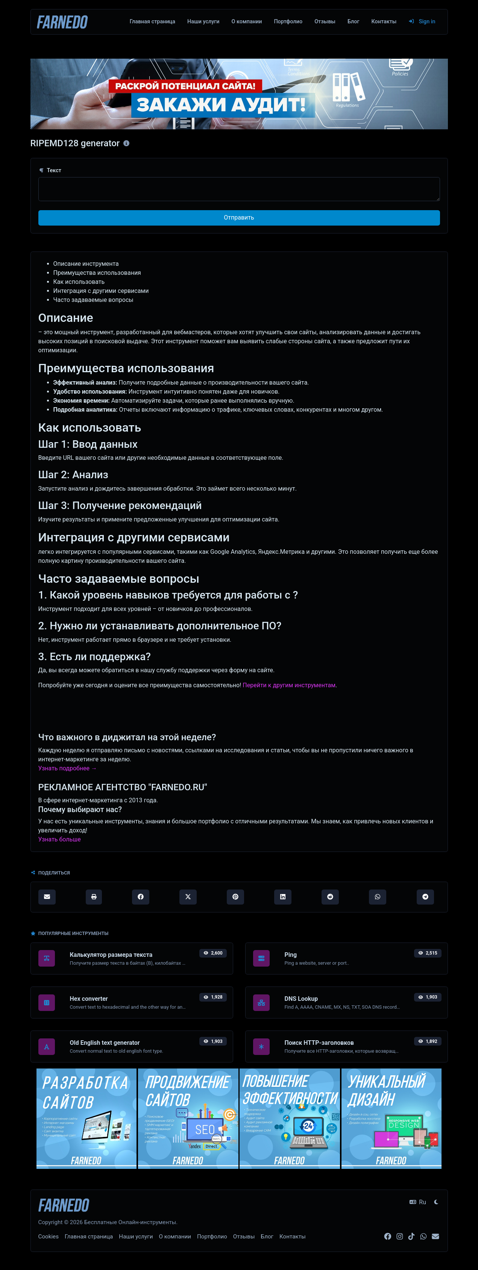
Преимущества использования (97, 272)
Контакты (383, 21)
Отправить (239, 217)
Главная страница (152, 21)
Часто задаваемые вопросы (93, 299)
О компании (247, 21)
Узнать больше (59, 839)
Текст (49, 170)
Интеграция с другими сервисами (101, 290)
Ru (418, 1202)
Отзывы (324, 21)
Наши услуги (203, 21)
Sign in (421, 21)
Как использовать (79, 281)
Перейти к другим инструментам (289, 685)
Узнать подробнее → (67, 768)
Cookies (48, 1236)
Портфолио (288, 21)
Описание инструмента (86, 263)
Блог (353, 21)
